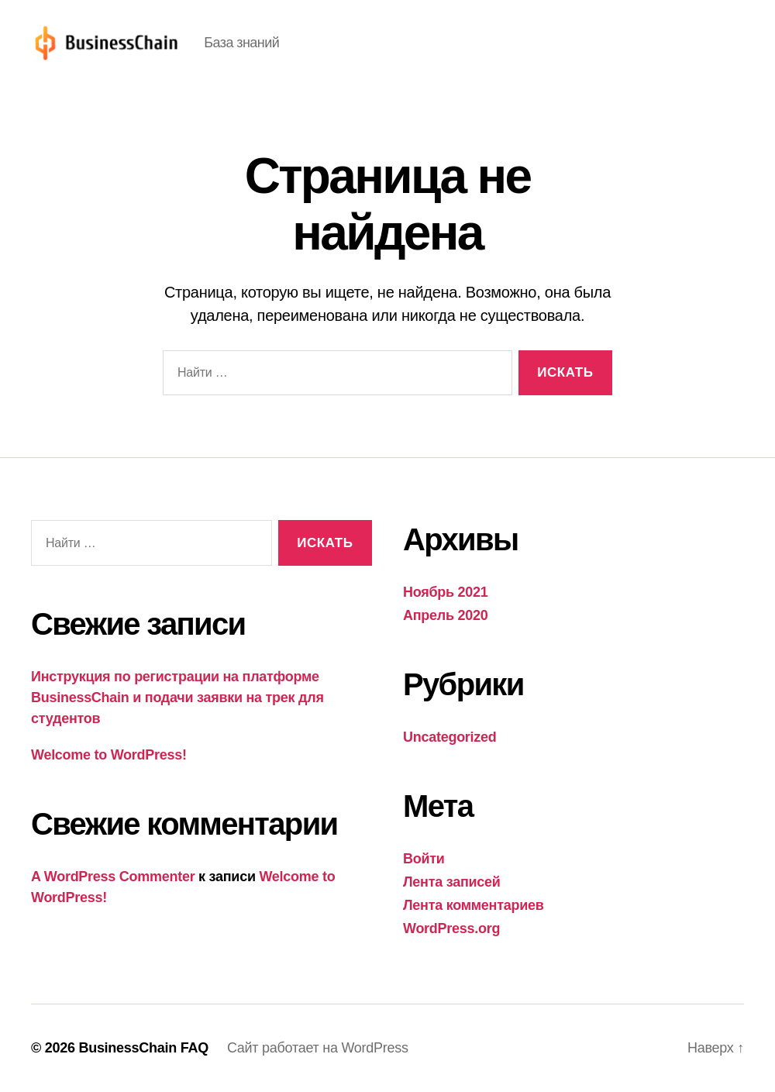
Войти (424, 858)
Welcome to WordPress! (109, 755)
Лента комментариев (473, 905)
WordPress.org (451, 928)
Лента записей (452, 882)
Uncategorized (450, 737)
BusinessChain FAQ (143, 1048)
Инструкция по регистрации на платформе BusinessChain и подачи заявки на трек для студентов (177, 697)
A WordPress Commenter (113, 876)
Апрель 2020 (445, 615)
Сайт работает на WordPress (317, 1048)
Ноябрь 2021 (445, 592)
